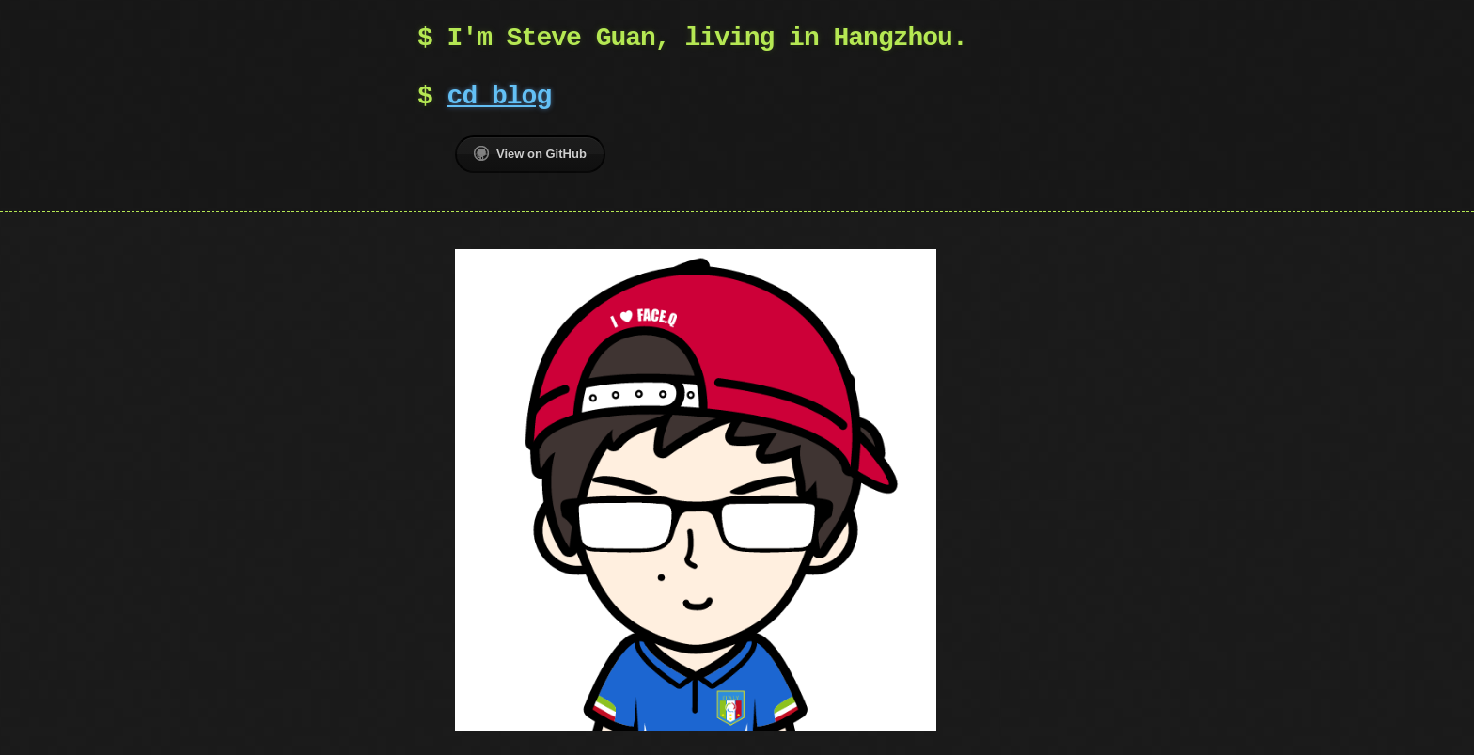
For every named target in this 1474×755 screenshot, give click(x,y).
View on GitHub (530, 153)
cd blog (499, 97)
